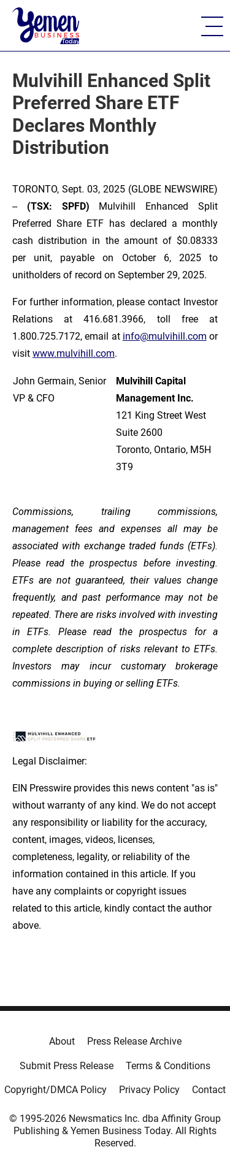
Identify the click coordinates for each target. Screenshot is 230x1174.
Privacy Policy (149, 1090)
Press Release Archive (134, 1041)
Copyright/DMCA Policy (55, 1090)
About (62, 1041)
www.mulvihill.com (74, 353)
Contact (209, 1090)
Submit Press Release (66, 1066)
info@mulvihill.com (165, 336)
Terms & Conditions (168, 1066)
